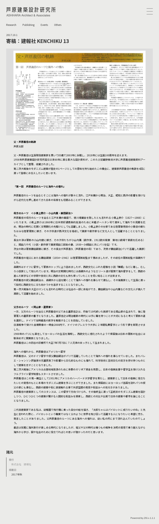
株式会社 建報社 (21, 464)
